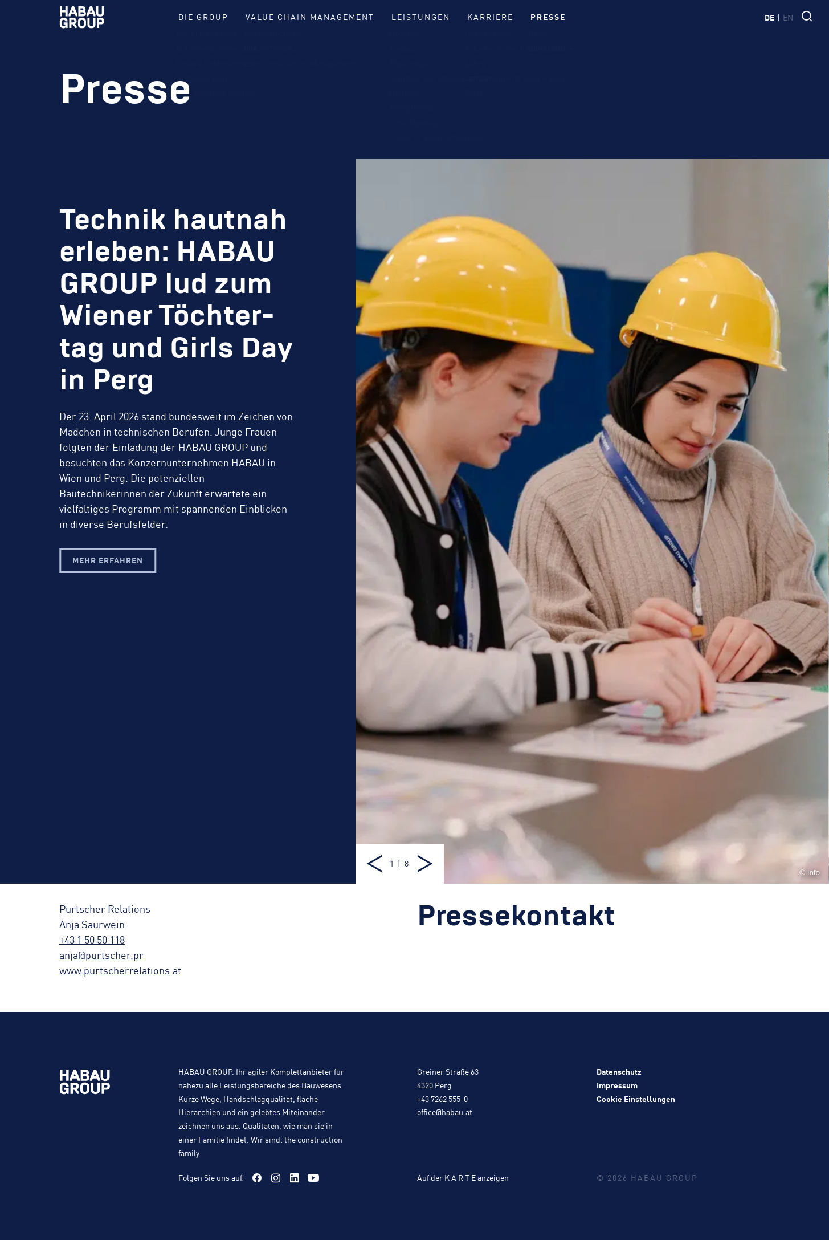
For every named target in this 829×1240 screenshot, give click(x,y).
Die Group (203, 16)
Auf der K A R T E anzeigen (463, 1177)
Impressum (617, 1085)
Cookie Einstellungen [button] (636, 1098)
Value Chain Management (310, 16)
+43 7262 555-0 (442, 1098)
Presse (548, 16)
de (769, 17)
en (788, 17)
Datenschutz (619, 1071)
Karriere (490, 16)
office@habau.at (444, 1111)
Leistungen (420, 16)
